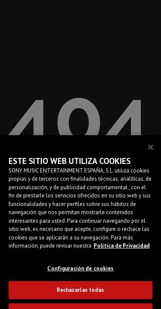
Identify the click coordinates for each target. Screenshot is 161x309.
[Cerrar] (150, 149)
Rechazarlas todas (80, 292)
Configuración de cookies (80, 271)
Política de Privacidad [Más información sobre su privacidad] (122, 248)
